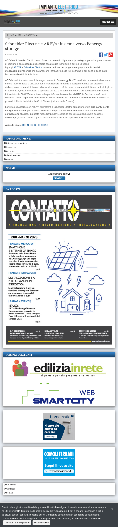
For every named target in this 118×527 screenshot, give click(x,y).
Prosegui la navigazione (17, 522)
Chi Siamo (11, 484)
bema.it (9, 492)
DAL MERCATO (26, 35)
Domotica (11, 151)
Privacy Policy (41, 522)
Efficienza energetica (16, 143)
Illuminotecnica (13, 155)
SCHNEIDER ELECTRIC (35, 125)
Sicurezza (11, 147)
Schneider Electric (33, 67)
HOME (10, 35)
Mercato (10, 159)
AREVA (17, 67)
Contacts (10, 488)
